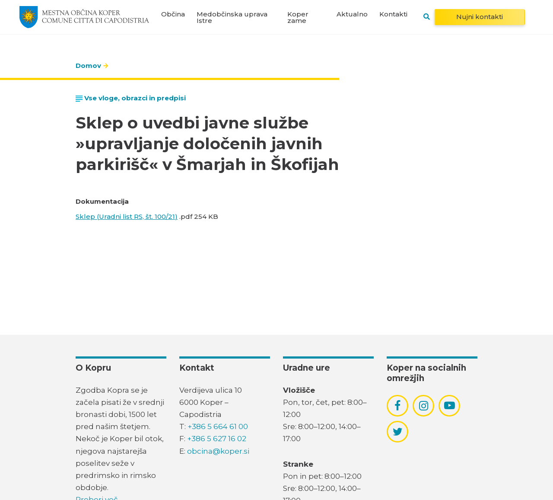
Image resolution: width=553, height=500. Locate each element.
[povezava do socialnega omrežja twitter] (398, 432)
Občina (173, 14)
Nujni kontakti (479, 17)
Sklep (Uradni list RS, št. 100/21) (127, 216)
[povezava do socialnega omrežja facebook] (397, 406)
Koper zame (297, 17)
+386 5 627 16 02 (216, 438)
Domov (88, 65)
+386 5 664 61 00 (218, 426)
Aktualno (352, 14)
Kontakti (393, 14)
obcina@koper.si (218, 451)
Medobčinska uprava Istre (232, 17)
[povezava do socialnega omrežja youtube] (449, 405)
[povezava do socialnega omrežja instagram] (423, 406)
